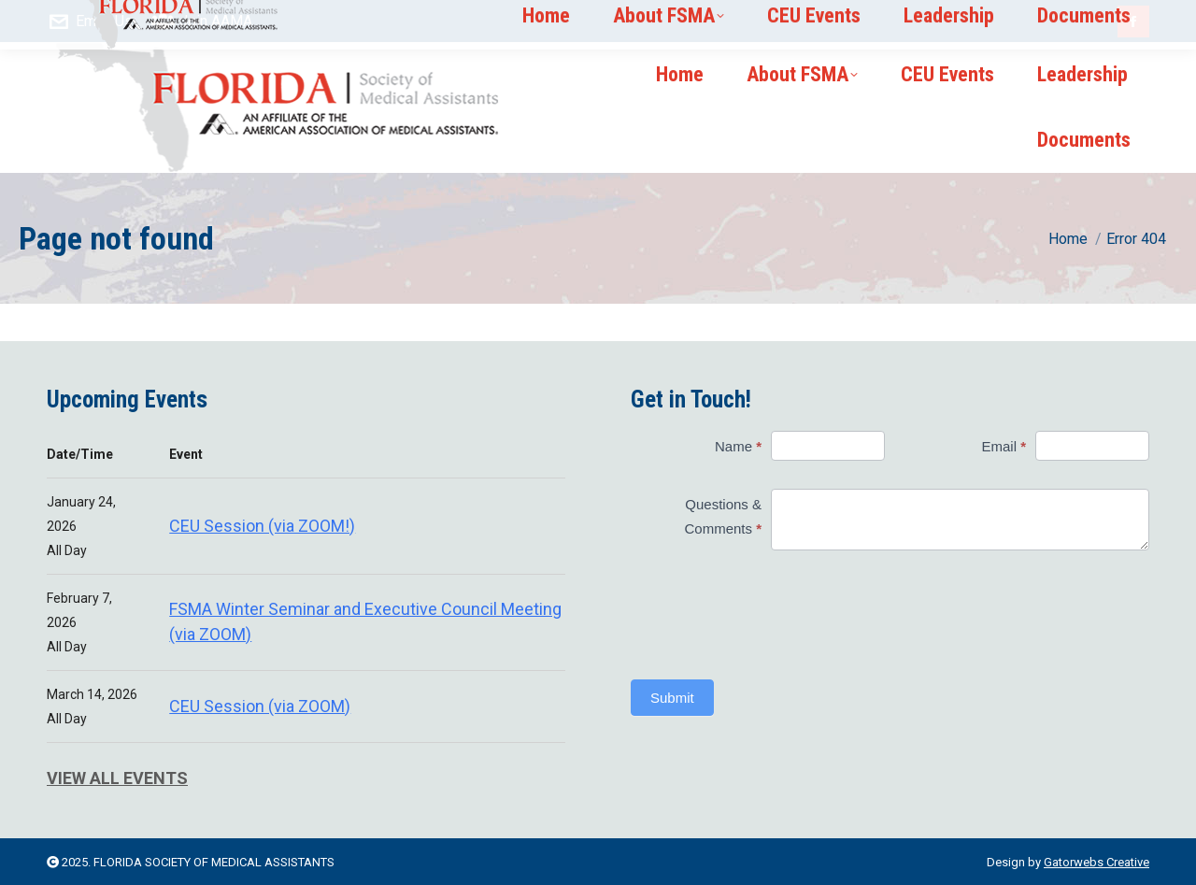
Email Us (90, 21)
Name (738, 446)
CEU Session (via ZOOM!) (262, 525)
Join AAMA (202, 21)
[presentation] (758, 614)
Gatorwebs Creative (1096, 862)
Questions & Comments (723, 516)
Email (1004, 446)
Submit (672, 698)
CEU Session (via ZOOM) (259, 706)
